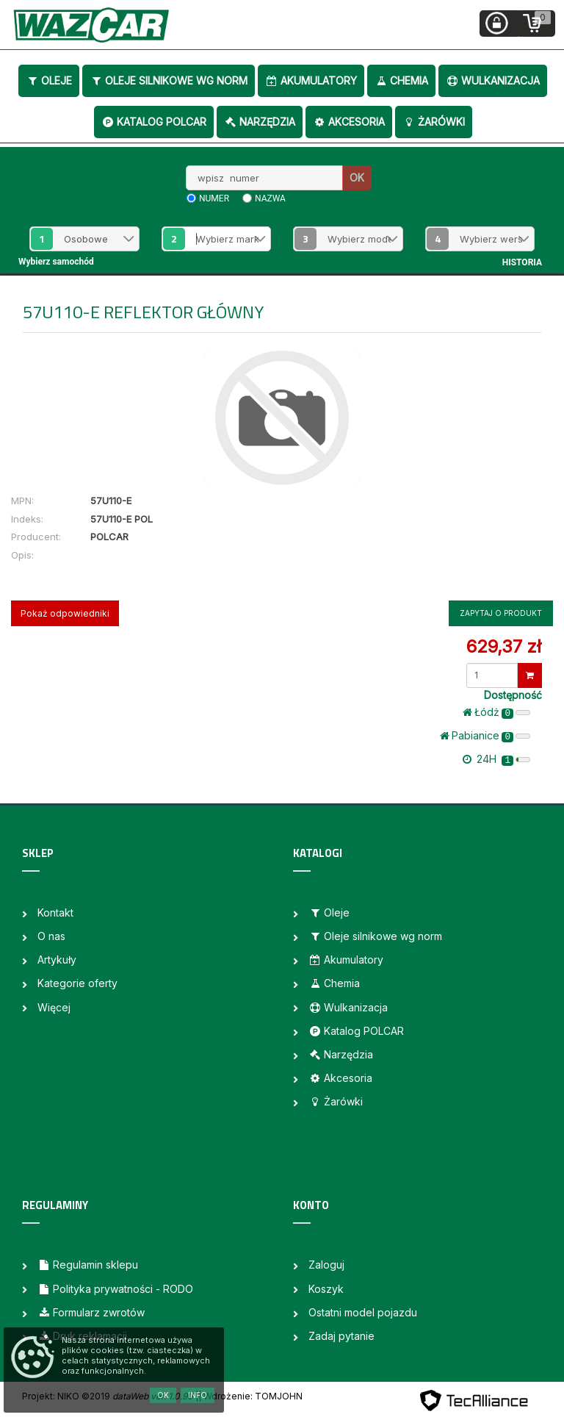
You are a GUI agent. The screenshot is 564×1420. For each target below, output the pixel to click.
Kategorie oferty (77, 983)
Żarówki (433, 121)
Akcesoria (349, 121)
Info (197, 1395)
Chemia (401, 80)
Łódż (496, 712)
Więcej (53, 1007)
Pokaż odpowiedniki (65, 613)
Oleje (49, 80)
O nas (51, 936)
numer (214, 198)
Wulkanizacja (493, 80)
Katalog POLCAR (153, 121)
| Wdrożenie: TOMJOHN (250, 1396)
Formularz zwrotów (91, 1312)
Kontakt (55, 912)
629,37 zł (503, 646)
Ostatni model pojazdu (362, 1312)
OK (357, 177)
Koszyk (326, 1289)
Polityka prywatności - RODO (115, 1289)
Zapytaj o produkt (501, 613)
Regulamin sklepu (87, 1264)
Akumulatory (311, 80)
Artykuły (56, 959)
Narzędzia (259, 121)
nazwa (270, 198)
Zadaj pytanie (341, 1336)
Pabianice (485, 735)
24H (496, 759)
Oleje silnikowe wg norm (168, 80)
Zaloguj (326, 1264)
